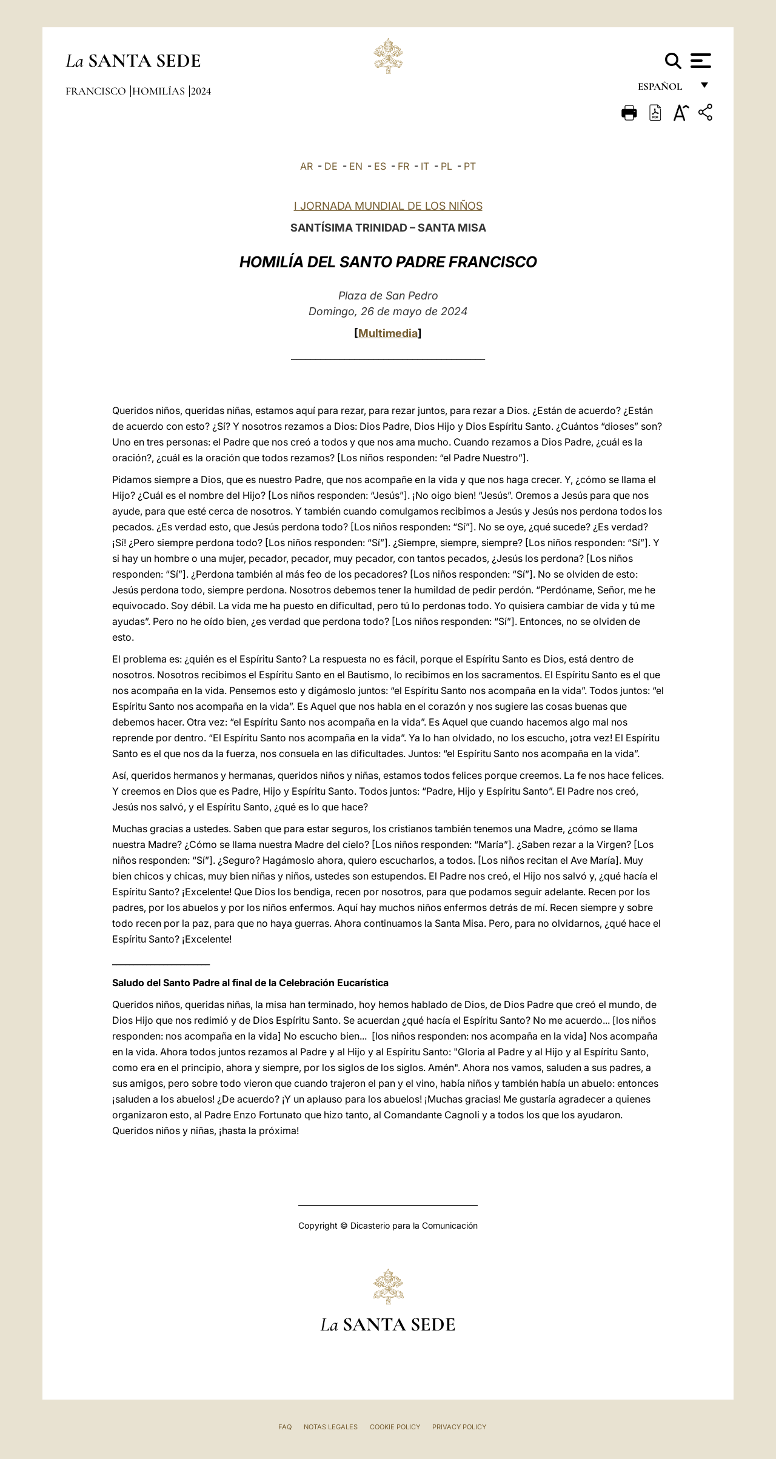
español (665, 89)
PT (470, 166)
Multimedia (388, 333)
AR (306, 166)
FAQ (285, 1427)
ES (380, 166)
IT (425, 166)
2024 (201, 91)
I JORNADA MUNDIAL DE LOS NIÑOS (388, 205)
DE (331, 166)
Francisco (97, 91)
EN (356, 166)
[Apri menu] (699, 60)
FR (403, 166)
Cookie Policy (395, 1427)
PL (446, 166)
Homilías (159, 91)
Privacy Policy (459, 1427)
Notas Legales (331, 1427)
